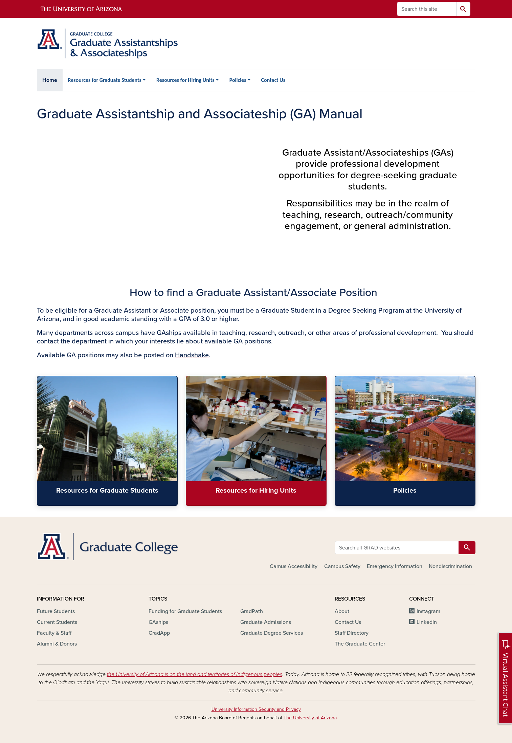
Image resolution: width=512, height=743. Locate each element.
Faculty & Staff (54, 633)
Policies (237, 80)
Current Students (57, 622)
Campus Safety (342, 566)
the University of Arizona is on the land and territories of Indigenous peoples (194, 674)
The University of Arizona (310, 718)
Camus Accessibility (293, 566)
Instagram (428, 611)
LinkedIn (427, 622)
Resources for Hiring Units (185, 80)
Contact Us (273, 80)
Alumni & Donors (57, 643)
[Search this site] (427, 9)
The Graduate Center (360, 643)
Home (49, 80)
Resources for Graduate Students (104, 80)
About (342, 611)
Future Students (56, 611)
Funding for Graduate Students (185, 611)
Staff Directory (352, 633)
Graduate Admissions (265, 622)
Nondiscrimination (450, 566)
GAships (158, 622)
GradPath (251, 611)
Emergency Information (394, 566)
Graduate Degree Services (271, 633)
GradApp (159, 633)
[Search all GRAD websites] (397, 547)
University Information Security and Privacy (256, 709)
